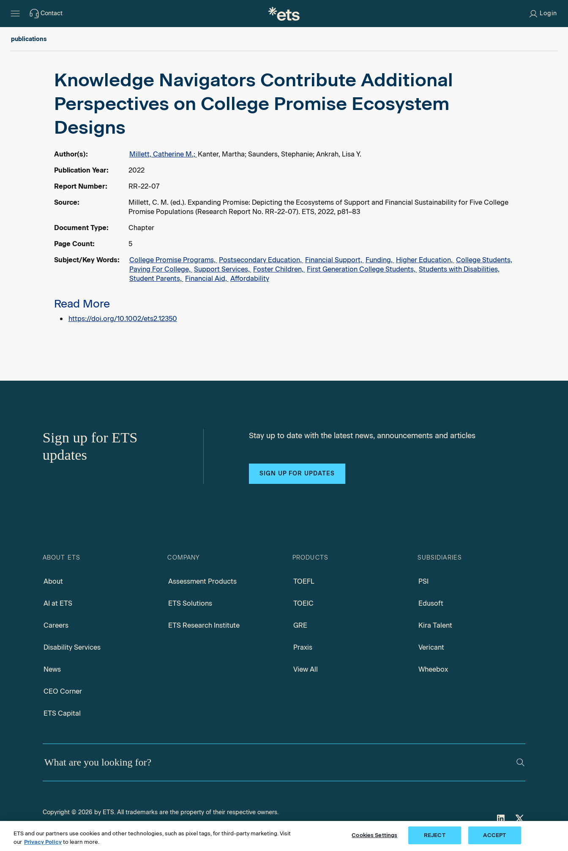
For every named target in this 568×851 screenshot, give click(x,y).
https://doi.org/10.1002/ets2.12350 (122, 319)
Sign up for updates (297, 473)
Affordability (249, 279)
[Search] (520, 762)
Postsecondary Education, (261, 260)
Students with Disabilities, (459, 269)
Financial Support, (334, 260)
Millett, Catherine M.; (163, 154)
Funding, (380, 260)
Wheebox (433, 669)
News (52, 669)
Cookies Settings (374, 835)
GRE (300, 625)
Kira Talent (435, 625)
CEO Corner (63, 691)
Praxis (302, 647)
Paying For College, (160, 269)
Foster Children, (279, 269)
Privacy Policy (43, 842)
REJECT (434, 835)
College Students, (484, 260)
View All (305, 669)
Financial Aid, (207, 279)
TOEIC (303, 603)
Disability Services (72, 647)
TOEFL (303, 581)
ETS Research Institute (204, 625)
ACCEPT (494, 835)
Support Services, (222, 269)
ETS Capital (62, 713)
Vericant (431, 647)
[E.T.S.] (284, 13)
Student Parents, (156, 279)
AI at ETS (58, 603)
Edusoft (430, 603)
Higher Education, (425, 260)
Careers (56, 625)
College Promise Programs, (173, 260)
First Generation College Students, (362, 269)
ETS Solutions (190, 603)
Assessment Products (202, 581)
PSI (423, 581)
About (53, 581)
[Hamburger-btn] (15, 13)
